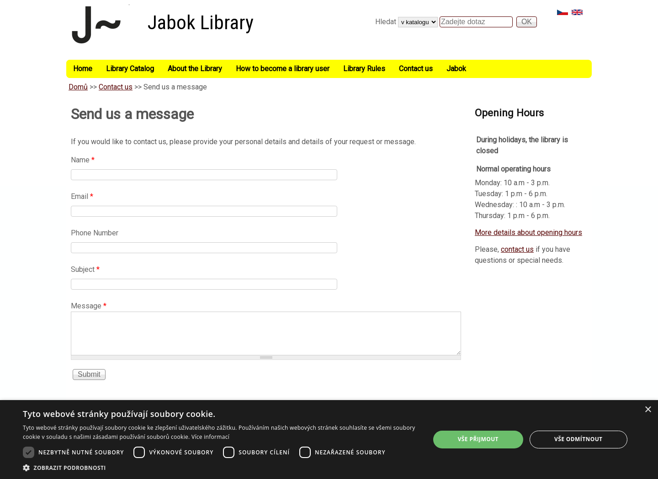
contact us (517, 249)
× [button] (647, 409)
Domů (78, 87)
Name (83, 160)
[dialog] (329, 439)
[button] (220, 467)
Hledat (386, 21)
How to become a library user (282, 68)
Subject (85, 269)
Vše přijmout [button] (478, 439)
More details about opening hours (528, 232)
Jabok (456, 68)
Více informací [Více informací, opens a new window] (210, 437)
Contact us (416, 68)
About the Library (195, 68)
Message (88, 306)
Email (82, 196)
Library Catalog (130, 68)
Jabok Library (201, 22)
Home (82, 68)
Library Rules (364, 68)
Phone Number (94, 233)
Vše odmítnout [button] (578, 439)
